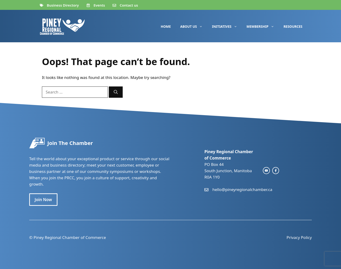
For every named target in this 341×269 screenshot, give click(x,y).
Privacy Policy (299, 237)
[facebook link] (275, 170)
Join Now (43, 199)
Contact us (129, 5)
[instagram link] (266, 170)
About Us (193, 26)
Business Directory (63, 5)
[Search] (116, 92)
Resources (293, 26)
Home (166, 26)
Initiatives (227, 26)
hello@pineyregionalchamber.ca (242, 189)
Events (99, 5)
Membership (263, 26)
